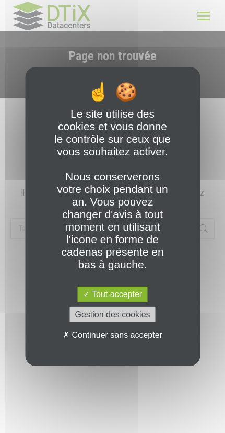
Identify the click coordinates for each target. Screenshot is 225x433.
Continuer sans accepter (112, 335)
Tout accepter (112, 294)
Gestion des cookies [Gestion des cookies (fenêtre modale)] (112, 314)
